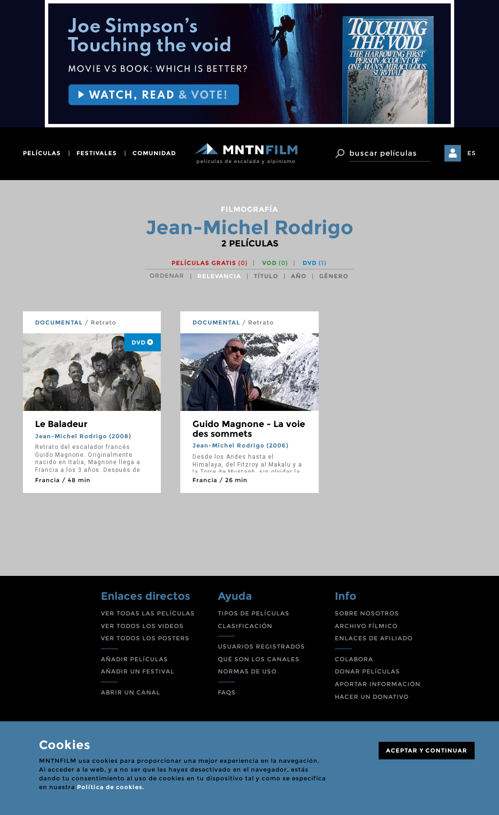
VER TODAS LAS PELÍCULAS (148, 613)
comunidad (154, 153)
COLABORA (354, 659)
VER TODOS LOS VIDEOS (142, 626)
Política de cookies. (110, 787)
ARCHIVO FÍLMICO (366, 626)
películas (42, 153)
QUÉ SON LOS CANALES (259, 659)
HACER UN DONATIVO (372, 696)
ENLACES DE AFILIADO (374, 638)
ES (471, 153)
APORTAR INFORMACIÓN (378, 684)
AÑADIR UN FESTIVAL (137, 671)
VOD (275, 262)
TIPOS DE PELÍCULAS (253, 613)
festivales (97, 153)
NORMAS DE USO (247, 671)
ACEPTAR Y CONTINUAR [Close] (426, 750)
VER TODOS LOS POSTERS (145, 638)
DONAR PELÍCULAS (367, 671)
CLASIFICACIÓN (245, 626)
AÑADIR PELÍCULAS (134, 659)
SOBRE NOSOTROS (367, 613)
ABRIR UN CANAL (130, 692)
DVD (314, 262)
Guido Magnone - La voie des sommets (248, 429)
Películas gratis (210, 262)
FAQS (227, 692)
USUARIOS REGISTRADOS (261, 646)
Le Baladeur (61, 424)
